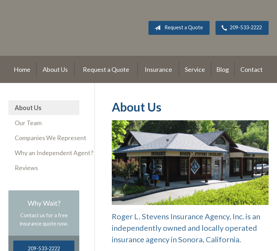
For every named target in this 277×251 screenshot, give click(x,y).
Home (22, 69)
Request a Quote (177, 28)
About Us (55, 69)
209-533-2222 (240, 28)
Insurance (158, 69)
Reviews (26, 168)
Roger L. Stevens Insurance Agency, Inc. (52, 28)
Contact (251, 69)
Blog (222, 69)
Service (195, 69)
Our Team (28, 123)
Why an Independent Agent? (47, 153)
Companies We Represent (47, 138)
